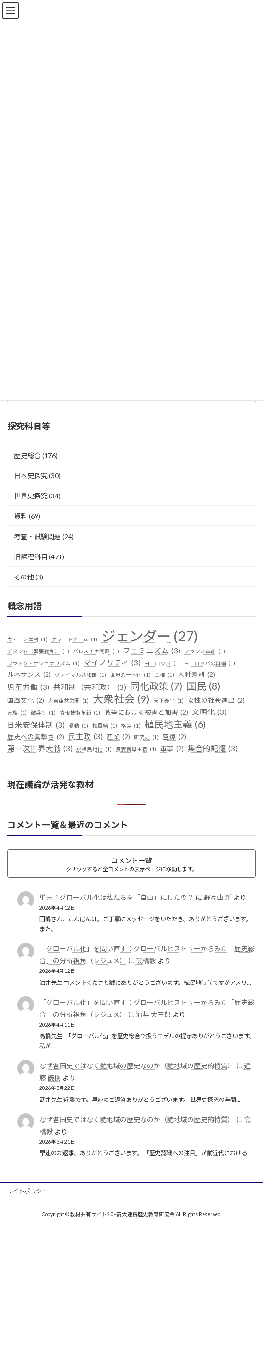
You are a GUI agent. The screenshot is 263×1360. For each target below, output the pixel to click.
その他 (24, 577)
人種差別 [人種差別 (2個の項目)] (196, 675)
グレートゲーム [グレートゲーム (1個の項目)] (74, 639)
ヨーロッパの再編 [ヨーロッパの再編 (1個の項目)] (209, 663)
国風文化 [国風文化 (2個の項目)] (25, 701)
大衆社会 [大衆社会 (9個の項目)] (121, 699)
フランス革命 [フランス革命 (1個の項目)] (204, 651)
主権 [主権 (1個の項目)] (164, 675)
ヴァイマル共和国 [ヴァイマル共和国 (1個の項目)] (80, 675)
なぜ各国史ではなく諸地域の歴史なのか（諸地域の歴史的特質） (136, 1066)
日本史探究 (31, 476)
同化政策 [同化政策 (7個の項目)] (156, 686)
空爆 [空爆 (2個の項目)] (174, 737)
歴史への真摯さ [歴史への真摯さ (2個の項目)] (35, 737)
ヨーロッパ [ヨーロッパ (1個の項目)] (162, 663)
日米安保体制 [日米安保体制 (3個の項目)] (36, 725)
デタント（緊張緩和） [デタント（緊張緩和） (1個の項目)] (38, 651)
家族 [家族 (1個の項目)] (17, 713)
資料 (20, 516)
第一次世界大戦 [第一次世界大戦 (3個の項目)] (39, 749)
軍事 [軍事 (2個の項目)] (172, 749)
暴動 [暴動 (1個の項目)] (78, 726)
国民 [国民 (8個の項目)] (203, 686)
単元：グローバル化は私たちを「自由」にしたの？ (116, 897)
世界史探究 (31, 496)
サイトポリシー (27, 1190)
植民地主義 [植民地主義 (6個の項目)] (175, 724)
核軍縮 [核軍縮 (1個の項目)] (104, 726)
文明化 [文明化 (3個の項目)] (209, 712)
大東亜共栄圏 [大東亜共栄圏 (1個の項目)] (68, 701)
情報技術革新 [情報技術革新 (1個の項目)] (80, 713)
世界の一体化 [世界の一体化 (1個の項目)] (130, 675)
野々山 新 (217, 897)
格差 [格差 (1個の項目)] (131, 726)
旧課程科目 (31, 557)
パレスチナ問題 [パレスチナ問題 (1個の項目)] (96, 651)
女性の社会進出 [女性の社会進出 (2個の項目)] (216, 701)
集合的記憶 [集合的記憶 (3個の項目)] (213, 749)
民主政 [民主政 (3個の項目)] (85, 737)
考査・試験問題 (37, 536)
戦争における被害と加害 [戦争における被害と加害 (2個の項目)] (146, 713)
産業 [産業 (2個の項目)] (118, 737)
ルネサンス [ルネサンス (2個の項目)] (29, 675)
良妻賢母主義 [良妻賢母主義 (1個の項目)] (136, 749)
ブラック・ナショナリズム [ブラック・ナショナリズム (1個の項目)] (43, 663)
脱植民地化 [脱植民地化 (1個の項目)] (94, 749)
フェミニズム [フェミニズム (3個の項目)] (151, 651)
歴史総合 (27, 455)
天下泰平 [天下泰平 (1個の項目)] (169, 701)
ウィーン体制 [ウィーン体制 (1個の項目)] (27, 639)
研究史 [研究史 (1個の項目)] (146, 737)
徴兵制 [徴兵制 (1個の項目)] (43, 713)
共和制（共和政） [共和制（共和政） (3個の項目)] (89, 687)
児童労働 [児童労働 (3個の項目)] (28, 687)
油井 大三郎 (153, 1014)
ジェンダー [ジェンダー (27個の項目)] (149, 636)
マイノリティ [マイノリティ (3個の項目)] (112, 663)
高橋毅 (146, 961)
